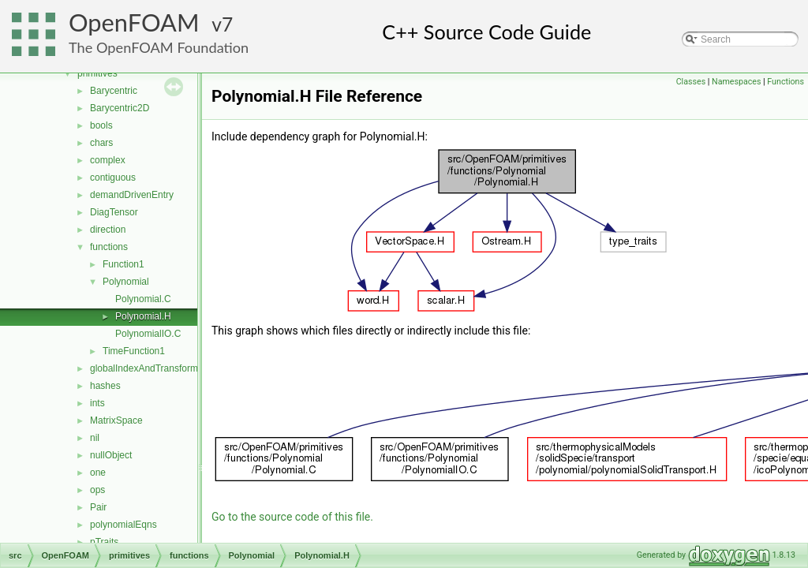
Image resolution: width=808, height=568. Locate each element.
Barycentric (113, 90)
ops (97, 489)
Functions (785, 82)
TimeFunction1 (134, 351)
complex (107, 160)
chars (101, 142)
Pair (98, 507)
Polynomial (126, 281)
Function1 (123, 264)
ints (97, 403)
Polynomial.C (143, 299)
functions (109, 246)
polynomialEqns (123, 524)
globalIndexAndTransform (144, 368)
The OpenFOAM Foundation (159, 47)
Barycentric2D (119, 108)
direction (107, 229)
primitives (97, 73)
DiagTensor (114, 212)
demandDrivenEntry (132, 194)
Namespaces (736, 82)
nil (94, 437)
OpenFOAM (134, 22)
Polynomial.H (143, 316)
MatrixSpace (116, 420)
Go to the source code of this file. (292, 516)
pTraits (104, 541)
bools (101, 125)
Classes (690, 82)
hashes (105, 385)
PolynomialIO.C (148, 333)
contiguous (113, 177)
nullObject (111, 455)
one (98, 472)
